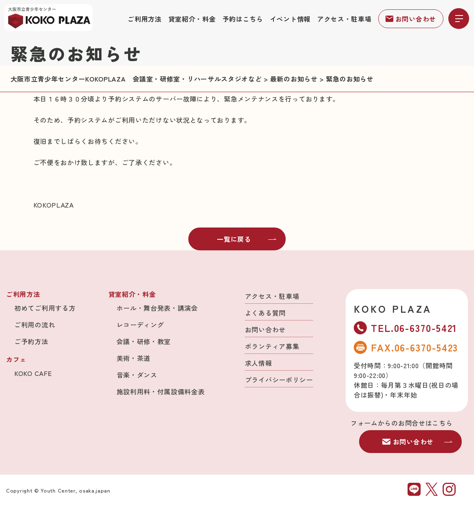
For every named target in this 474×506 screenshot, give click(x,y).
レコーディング (140, 324)
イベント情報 (290, 19)
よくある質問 (265, 313)
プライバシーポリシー (279, 379)
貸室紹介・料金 (192, 19)
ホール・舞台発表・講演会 (157, 308)
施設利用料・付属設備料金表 (161, 391)
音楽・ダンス (137, 375)
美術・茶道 (134, 358)
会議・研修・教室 (144, 341)
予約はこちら (243, 19)
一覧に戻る (246, 239)
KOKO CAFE (33, 373)
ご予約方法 (31, 341)
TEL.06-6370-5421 (405, 327)
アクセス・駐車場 (344, 19)
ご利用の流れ (34, 324)
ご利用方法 (145, 19)
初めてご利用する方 (44, 308)
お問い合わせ (411, 19)
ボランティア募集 (272, 346)
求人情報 (258, 363)
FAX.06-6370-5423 (406, 347)
